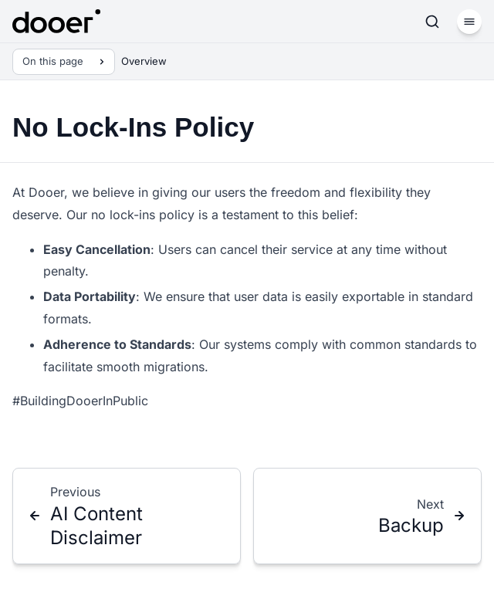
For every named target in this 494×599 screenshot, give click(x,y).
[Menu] (469, 21)
